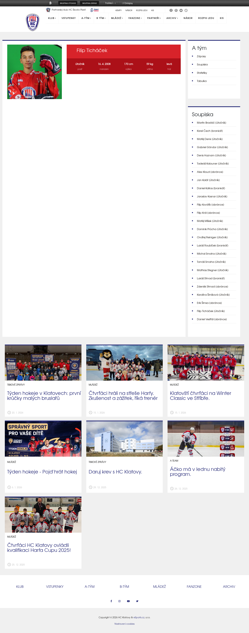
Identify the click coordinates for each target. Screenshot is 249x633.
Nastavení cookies (124, 623)
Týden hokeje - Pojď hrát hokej (42, 471)
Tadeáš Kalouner (213, 163)
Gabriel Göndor (212, 147)
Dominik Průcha (212, 229)
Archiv (171, 18)
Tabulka (202, 81)
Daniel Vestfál (212, 319)
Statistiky (202, 73)
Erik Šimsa (209, 303)
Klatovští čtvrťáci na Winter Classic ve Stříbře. (200, 395)
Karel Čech (210, 131)
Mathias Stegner (212, 270)
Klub (51, 18)
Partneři (153, 18)
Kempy (119, 10)
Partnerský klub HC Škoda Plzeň (66, 9)
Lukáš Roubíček (212, 245)
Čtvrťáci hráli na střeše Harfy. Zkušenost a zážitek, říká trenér (123, 395)
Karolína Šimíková (213, 294)
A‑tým (89, 586)
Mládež (116, 18)
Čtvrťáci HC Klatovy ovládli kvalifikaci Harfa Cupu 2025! (39, 547)
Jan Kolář (208, 180)
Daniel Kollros (211, 188)
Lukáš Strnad (211, 278)
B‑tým (124, 586)
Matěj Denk (210, 139)
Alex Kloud (210, 172)
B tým (100, 18)
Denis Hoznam (211, 155)
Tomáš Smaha (211, 262)
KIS (152, 10)
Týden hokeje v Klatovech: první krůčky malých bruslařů (44, 395)
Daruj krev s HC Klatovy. (115, 471)
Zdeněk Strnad (212, 286)
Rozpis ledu (141, 10)
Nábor (128, 10)
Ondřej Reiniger (212, 237)
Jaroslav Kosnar (212, 196)
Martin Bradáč (211, 122)
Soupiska (202, 64)
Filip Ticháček (211, 311)
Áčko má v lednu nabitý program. (197, 471)
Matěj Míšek (210, 221)
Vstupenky (69, 18)
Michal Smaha (211, 253)
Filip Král (208, 213)
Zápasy (201, 56)
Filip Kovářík (210, 204)
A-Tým (85, 18)
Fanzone (134, 18)
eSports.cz (138, 617)
